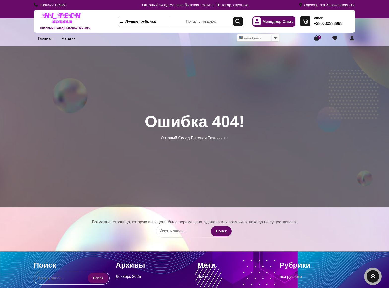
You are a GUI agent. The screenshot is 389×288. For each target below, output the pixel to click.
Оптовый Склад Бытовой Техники (65, 28)
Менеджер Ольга (273, 21)
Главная (45, 38)
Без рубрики (290, 276)
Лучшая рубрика (138, 21)
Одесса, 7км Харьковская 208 (327, 5)
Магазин (68, 38)
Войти (203, 276)
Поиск (238, 21)
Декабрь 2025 (128, 276)
